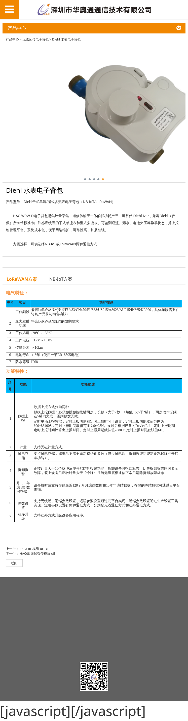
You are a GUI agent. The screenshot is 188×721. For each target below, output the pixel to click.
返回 (14, 563)
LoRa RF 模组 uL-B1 (34, 548)
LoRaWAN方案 (22, 279)
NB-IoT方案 (61, 279)
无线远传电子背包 (35, 39)
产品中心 (12, 39)
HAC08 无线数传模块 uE (37, 553)
